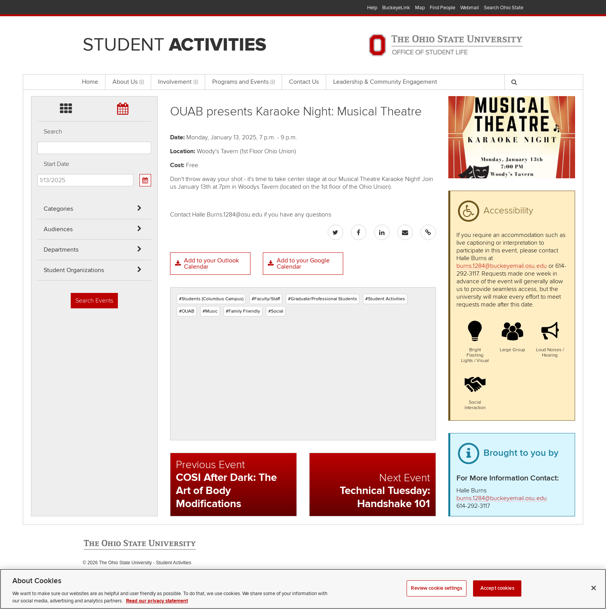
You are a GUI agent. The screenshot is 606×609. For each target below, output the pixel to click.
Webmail (469, 8)
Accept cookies (497, 597)
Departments (61, 250)
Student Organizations (74, 270)
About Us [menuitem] (128, 82)
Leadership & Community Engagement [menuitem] (385, 82)
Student (174, 45)
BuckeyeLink (396, 8)
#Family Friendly (243, 311)
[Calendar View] (145, 180)
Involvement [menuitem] (178, 82)
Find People (442, 8)
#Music (210, 311)
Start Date (56, 164)
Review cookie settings (436, 597)
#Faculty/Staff (266, 299)
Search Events (94, 300)
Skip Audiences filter (37, 26)
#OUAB (186, 311)
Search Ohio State (503, 8)
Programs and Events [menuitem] (243, 82)
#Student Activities (385, 299)
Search (53, 131)
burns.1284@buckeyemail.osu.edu (501, 266)
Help (372, 8)
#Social (275, 311)
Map (420, 8)
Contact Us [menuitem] (304, 82)
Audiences (58, 229)
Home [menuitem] (90, 82)
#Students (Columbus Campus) (211, 299)
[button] (475, 341)
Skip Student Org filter (37, 67)
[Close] (593, 597)
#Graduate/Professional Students (322, 299)
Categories (58, 209)
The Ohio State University (98, 8)
